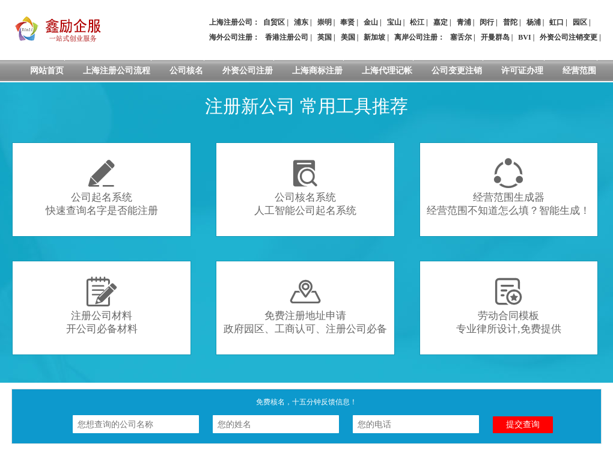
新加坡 (374, 37)
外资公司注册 (247, 70)
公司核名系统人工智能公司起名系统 (305, 187)
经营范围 (579, 70)
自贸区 (274, 22)
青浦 (464, 22)
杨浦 (533, 22)
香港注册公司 (286, 37)
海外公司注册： (234, 37)
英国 (324, 37)
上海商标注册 (317, 70)
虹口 (556, 22)
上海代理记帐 (387, 70)
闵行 (487, 22)
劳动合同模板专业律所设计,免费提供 (508, 305)
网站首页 (47, 70)
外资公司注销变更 (568, 37)
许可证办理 (522, 70)
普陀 (510, 22)
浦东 (301, 22)
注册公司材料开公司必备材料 (102, 305)
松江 (417, 22)
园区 (580, 22)
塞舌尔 (461, 37)
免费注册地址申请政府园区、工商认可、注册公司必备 (305, 305)
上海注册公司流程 (116, 70)
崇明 (324, 22)
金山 (371, 22)
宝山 (394, 22)
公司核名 (186, 70)
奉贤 (347, 22)
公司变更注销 (457, 70)
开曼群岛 (495, 37)
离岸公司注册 (416, 37)
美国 (348, 37)
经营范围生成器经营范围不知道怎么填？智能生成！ (508, 187)
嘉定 (440, 22)
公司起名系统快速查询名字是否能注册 (102, 187)
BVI (524, 37)
